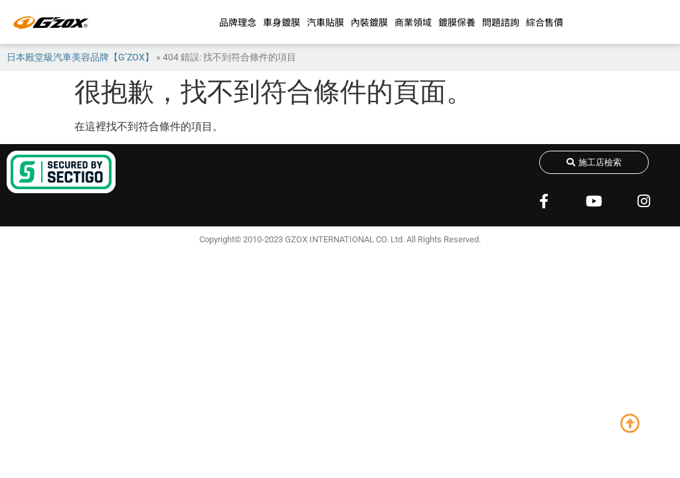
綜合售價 (544, 22)
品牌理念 (237, 22)
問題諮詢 (500, 22)
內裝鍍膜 (369, 22)
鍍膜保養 (456, 22)
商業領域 (413, 22)
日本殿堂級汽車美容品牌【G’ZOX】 (80, 57)
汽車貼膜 (325, 22)
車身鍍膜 (281, 22)
